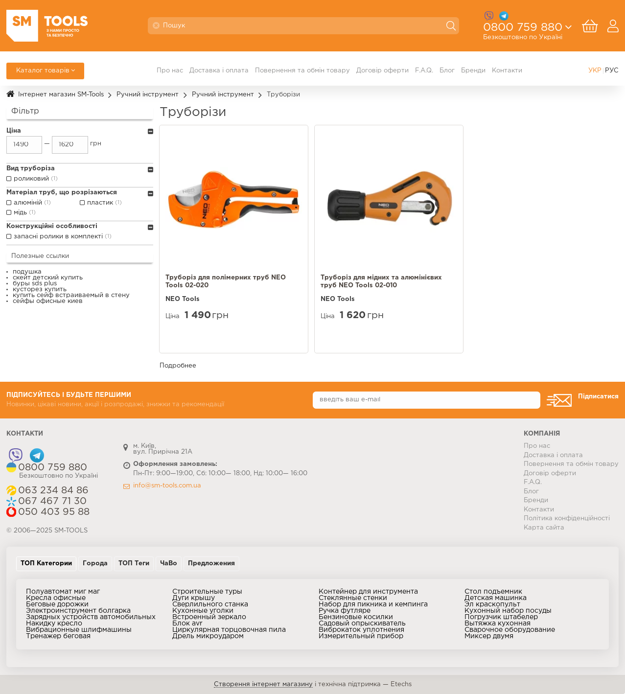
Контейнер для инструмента (368, 592)
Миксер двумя (488, 636)
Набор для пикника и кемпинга (373, 604)
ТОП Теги (133, 563)
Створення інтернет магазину (263, 684)
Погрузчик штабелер (501, 617)
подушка (27, 272)
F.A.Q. (424, 70)
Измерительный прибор (361, 636)
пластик (105, 203)
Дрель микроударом (208, 636)
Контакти (507, 70)
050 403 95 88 (54, 512)
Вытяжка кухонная (497, 623)
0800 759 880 (522, 30)
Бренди (473, 70)
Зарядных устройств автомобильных (91, 617)
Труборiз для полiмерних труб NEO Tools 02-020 (225, 281)
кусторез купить (40, 289)
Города (95, 563)
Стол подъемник (493, 592)
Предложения (211, 563)
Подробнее (178, 366)
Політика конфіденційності (567, 518)
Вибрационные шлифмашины (79, 630)
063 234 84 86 (53, 490)
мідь (26, 213)
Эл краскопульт (492, 604)
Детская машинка (495, 598)
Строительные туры (207, 592)
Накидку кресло (54, 623)
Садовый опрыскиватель (362, 623)
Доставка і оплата (219, 70)
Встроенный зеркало (209, 617)
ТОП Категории (46, 563)
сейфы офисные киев (48, 301)
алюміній (33, 203)
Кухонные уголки (202, 611)
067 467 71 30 (52, 501)
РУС (612, 70)
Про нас (170, 70)
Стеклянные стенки (353, 598)
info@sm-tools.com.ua (167, 485)
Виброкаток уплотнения (361, 630)
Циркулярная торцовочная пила (229, 630)
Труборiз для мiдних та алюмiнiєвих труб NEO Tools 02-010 (381, 281)
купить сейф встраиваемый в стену (71, 295)
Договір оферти (382, 70)
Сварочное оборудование (509, 630)
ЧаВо (168, 563)
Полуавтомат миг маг (63, 592)
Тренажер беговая (58, 636)
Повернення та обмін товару (302, 70)
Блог (447, 70)
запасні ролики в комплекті (64, 237)
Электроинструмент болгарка (78, 611)
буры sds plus (35, 283)
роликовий (37, 179)
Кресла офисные (56, 598)
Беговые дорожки (57, 604)
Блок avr (187, 623)
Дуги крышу (193, 598)
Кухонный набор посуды (508, 611)
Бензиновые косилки (356, 617)
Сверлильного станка (210, 604)
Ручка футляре (344, 611)
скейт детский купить (48, 277)
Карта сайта (544, 528)
